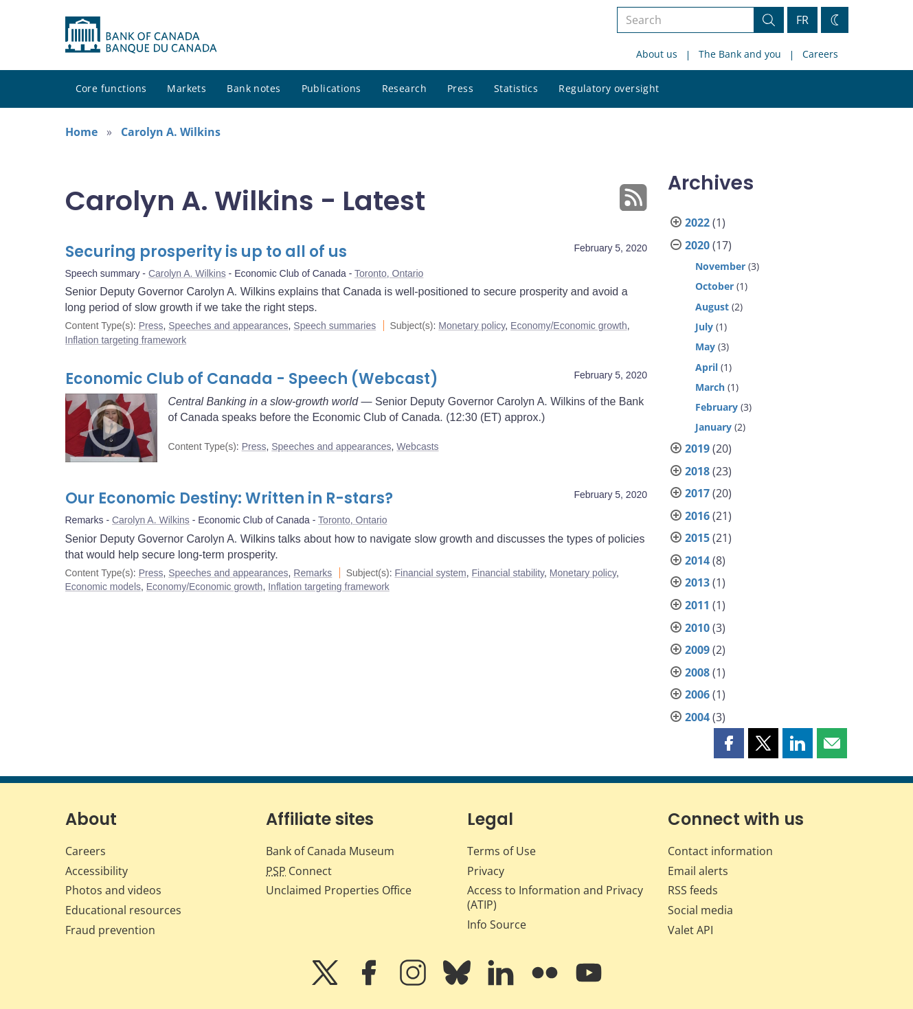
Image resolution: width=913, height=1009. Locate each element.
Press (460, 88)
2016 (697, 515)
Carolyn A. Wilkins (171, 131)
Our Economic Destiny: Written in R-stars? (229, 498)
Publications (331, 88)
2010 (697, 627)
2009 (697, 649)
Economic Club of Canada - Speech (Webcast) (251, 378)
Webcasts (417, 446)
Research (404, 88)
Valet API (690, 930)
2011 (697, 605)
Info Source (496, 924)
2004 (697, 717)
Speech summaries (334, 325)
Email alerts (698, 870)
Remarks (312, 572)
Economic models (103, 586)
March (710, 387)
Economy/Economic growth (568, 325)
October (714, 286)
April (706, 367)
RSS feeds (693, 890)
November (720, 266)
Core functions (111, 88)
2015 (697, 537)
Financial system (430, 572)
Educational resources (123, 910)
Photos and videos (113, 890)
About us (656, 53)
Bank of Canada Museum (330, 851)
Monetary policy (471, 325)
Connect (299, 870)
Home (81, 131)
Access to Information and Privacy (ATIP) (555, 897)
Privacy (485, 870)
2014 (697, 560)
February (716, 406)
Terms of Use (501, 851)
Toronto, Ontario (388, 273)
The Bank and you (740, 53)
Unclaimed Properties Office (339, 890)
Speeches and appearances (228, 325)
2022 (697, 222)
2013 (697, 582)
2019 (697, 448)
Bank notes (253, 88)
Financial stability (508, 572)
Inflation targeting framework (126, 340)
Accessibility (96, 870)
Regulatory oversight (609, 88)
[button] (729, 743)
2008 (697, 672)
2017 (697, 493)
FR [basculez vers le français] (802, 19)
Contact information (720, 851)
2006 (697, 694)
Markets (186, 88)
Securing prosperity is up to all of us (206, 251)
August (712, 306)
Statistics (516, 88)
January (713, 426)
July (704, 326)
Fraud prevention (110, 930)
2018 (697, 471)
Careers (820, 53)
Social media (700, 910)
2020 (697, 245)
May (705, 346)
